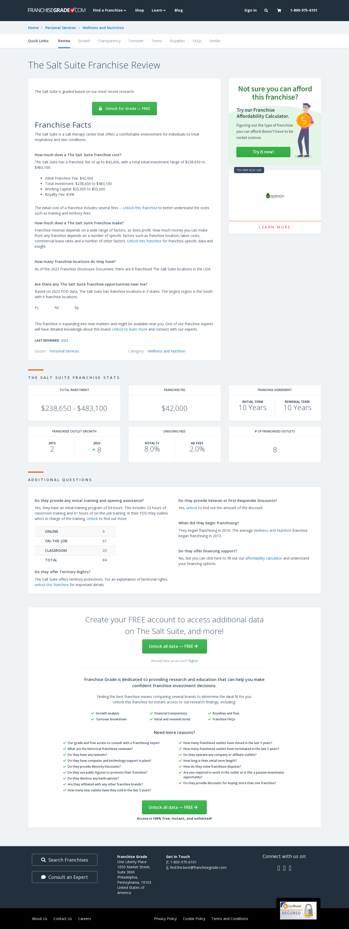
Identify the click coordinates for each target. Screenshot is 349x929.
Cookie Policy (194, 918)
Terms (156, 40)
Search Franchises (64, 860)
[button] (267, 10)
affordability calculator (263, 558)
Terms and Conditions (229, 918)
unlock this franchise (52, 584)
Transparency (109, 40)
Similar (214, 40)
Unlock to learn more (129, 329)
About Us (39, 918)
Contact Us (62, 918)
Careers (84, 918)
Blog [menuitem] (179, 10)
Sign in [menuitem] (250, 10)
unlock (191, 507)
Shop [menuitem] (139, 10)
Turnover (136, 40)
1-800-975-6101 (183, 862)
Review (64, 40)
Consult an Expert (64, 877)
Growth (84, 40)
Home (33, 27)
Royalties (177, 40)
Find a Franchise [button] (110, 10)
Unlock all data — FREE (173, 646)
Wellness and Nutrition (103, 27)
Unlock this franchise (140, 207)
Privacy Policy (165, 918)
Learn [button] (159, 10)
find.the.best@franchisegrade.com (198, 867)
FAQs (197, 40)
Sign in (193, 661)
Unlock (92, 518)
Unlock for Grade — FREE (124, 108)
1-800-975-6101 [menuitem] (303, 10)
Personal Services (60, 27)
